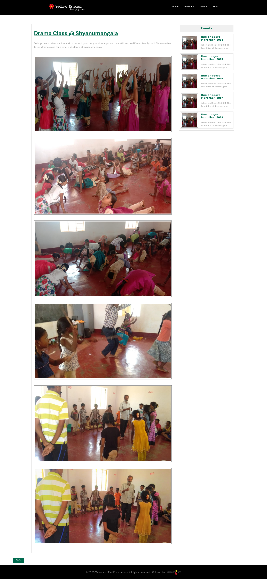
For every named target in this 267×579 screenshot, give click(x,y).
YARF (215, 6)
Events (203, 6)
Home (175, 6)
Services (189, 6)
